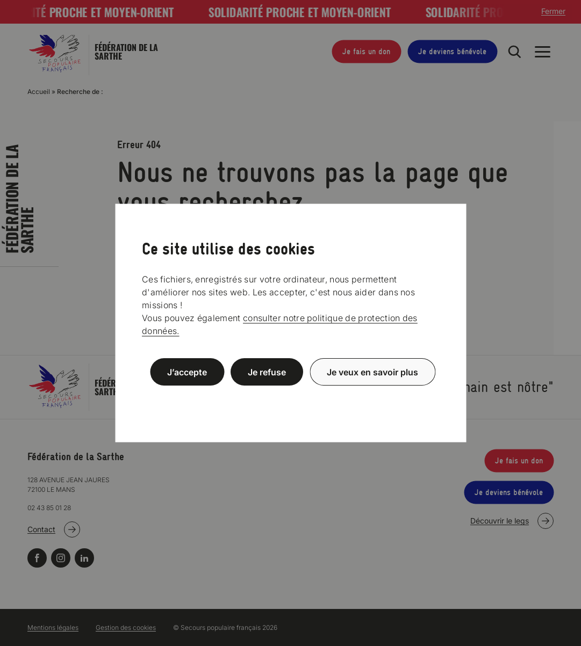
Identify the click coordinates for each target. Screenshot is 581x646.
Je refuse (267, 371)
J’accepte (187, 371)
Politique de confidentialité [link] (290, 398)
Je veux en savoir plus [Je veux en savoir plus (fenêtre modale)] (372, 371)
